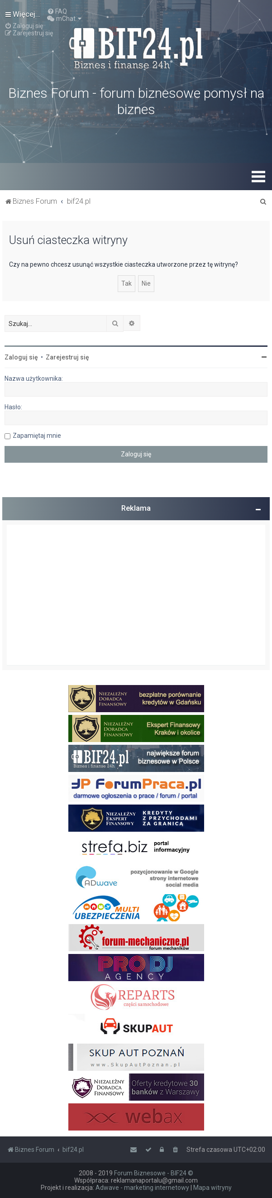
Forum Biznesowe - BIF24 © (153, 1173)
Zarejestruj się (67, 357)
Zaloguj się (21, 357)
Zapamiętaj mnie (37, 435)
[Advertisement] (136, 595)
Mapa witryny (212, 1187)
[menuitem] (57, 11)
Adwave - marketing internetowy (142, 1187)
